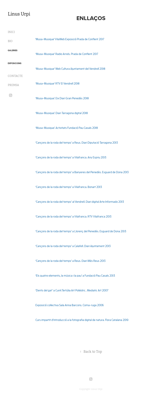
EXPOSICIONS (14, 63)
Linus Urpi (19, 14)
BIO (10, 41)
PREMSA (13, 85)
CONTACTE (15, 76)
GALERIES (12, 50)
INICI (11, 32)
